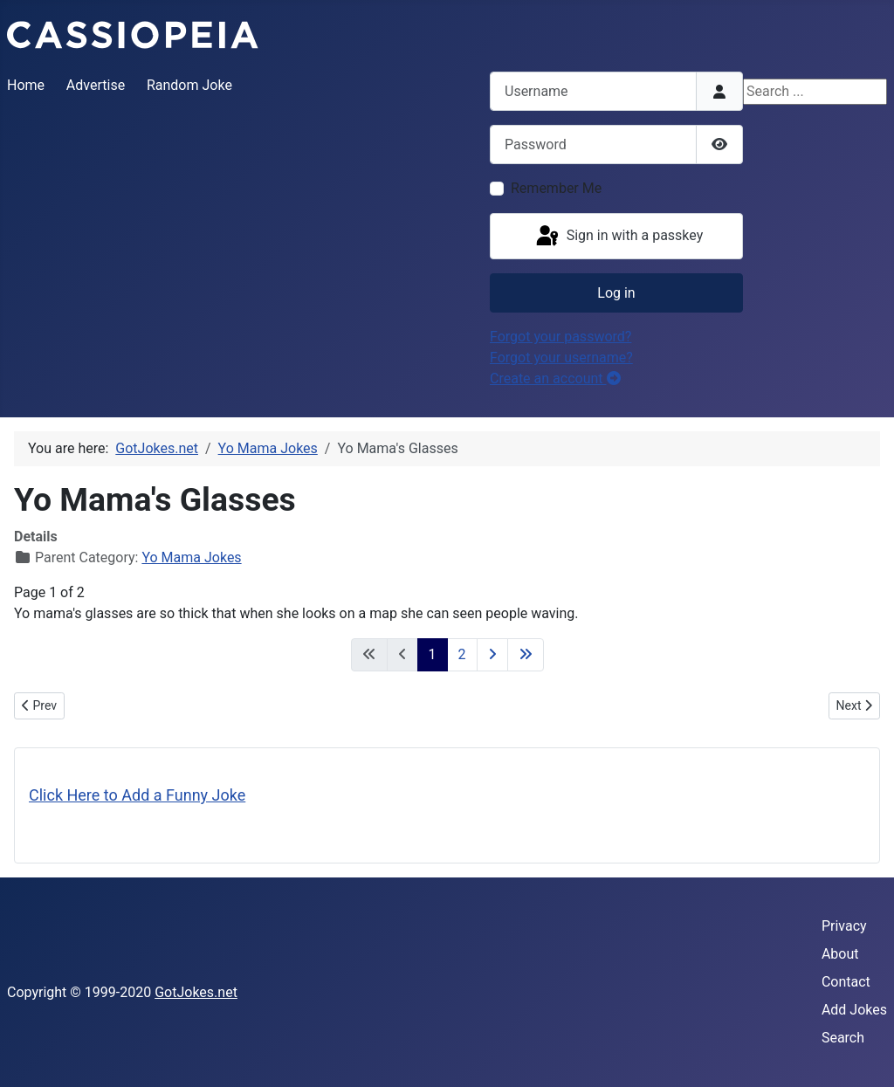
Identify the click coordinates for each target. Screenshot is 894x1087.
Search (843, 1037)
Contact (846, 981)
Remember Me (556, 188)
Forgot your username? (561, 357)
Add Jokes (854, 1009)
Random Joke (189, 85)
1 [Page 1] (433, 654)
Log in (616, 293)
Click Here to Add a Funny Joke (137, 795)
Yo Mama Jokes (191, 557)
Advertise (95, 85)
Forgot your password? (560, 336)
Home (26, 85)
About (840, 954)
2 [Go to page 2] (462, 654)
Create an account (555, 378)
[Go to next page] (492, 654)
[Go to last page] (525, 654)
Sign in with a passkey (618, 237)
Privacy (844, 926)
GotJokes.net (196, 992)
